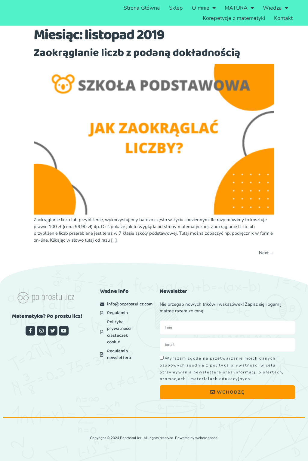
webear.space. (206, 437)
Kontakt (283, 18)
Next (266, 253)
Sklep (176, 7)
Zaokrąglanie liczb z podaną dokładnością (137, 53)
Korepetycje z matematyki (234, 18)
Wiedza (275, 8)
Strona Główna (142, 7)
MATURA (239, 8)
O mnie (204, 8)
